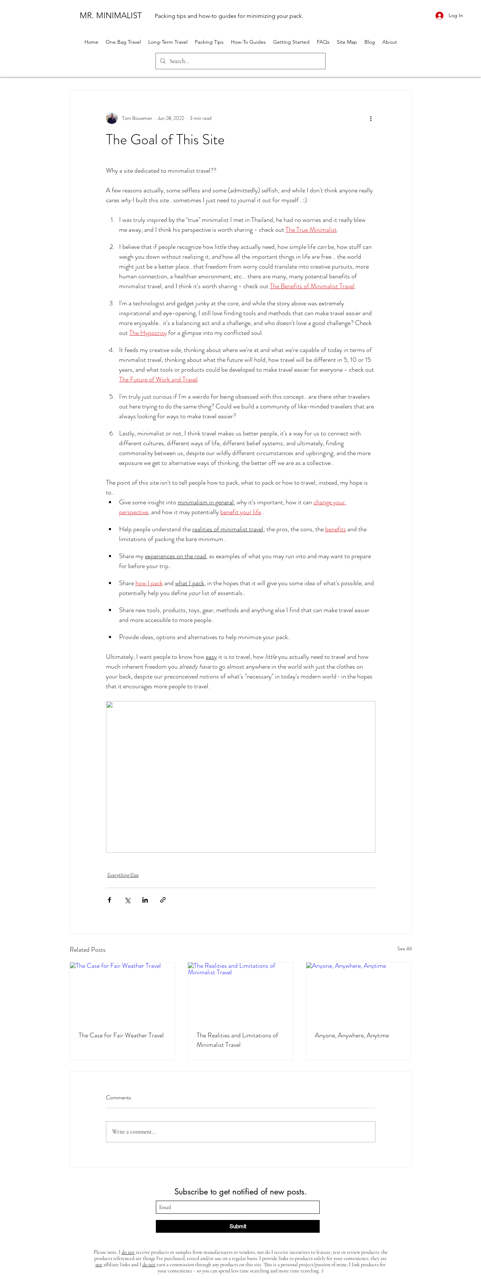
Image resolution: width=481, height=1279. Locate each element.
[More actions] (371, 118)
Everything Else (123, 875)
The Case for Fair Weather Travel (121, 1035)
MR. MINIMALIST (111, 15)
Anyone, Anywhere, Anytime (352, 1035)
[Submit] (238, 1226)
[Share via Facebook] (109, 899)
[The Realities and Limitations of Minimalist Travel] (240, 991)
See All (404, 948)
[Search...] (240, 61)
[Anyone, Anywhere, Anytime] (358, 991)
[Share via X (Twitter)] (127, 899)
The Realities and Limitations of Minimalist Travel (237, 1039)
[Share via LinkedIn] (145, 899)
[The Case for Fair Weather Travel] (122, 991)
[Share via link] (162, 899)
